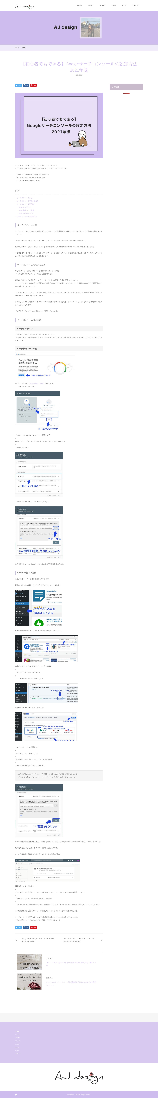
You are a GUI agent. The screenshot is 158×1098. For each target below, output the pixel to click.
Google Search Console (36, 383)
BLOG (113, 5)
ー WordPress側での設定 (24, 213)
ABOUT (90, 5)
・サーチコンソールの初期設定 (26, 216)
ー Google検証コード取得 (24, 210)
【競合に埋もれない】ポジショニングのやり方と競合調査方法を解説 (79, 940)
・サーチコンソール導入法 (24, 204)
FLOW (124, 5)
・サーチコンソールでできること (27, 201)
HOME (79, 5)
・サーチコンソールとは (23, 198)
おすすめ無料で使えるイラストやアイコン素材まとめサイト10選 (38, 940)
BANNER (18, 1041)
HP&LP (17, 1044)
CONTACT (136, 5)
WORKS (102, 5)
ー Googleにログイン (23, 207)
